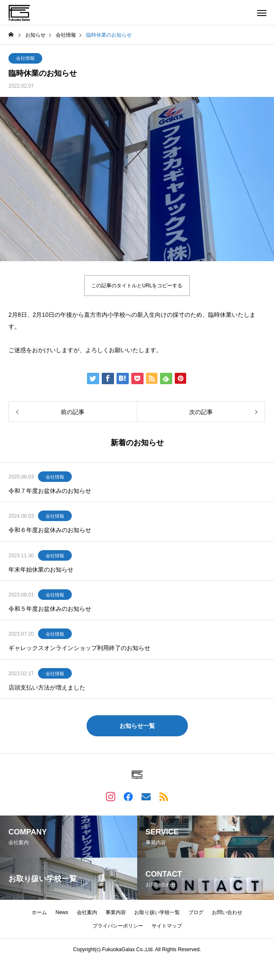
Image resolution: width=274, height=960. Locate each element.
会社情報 (25, 58)
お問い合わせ (227, 912)
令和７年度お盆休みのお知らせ (49, 490)
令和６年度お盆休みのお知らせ (49, 530)
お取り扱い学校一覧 (157, 912)
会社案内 (87, 912)
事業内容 (116, 912)
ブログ (195, 912)
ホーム (39, 912)
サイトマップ (167, 926)
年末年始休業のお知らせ (40, 569)
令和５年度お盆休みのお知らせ (49, 608)
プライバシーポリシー (117, 926)
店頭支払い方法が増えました (46, 687)
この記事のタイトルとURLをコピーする (136, 286)
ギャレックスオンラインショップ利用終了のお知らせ (79, 647)
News (61, 912)
